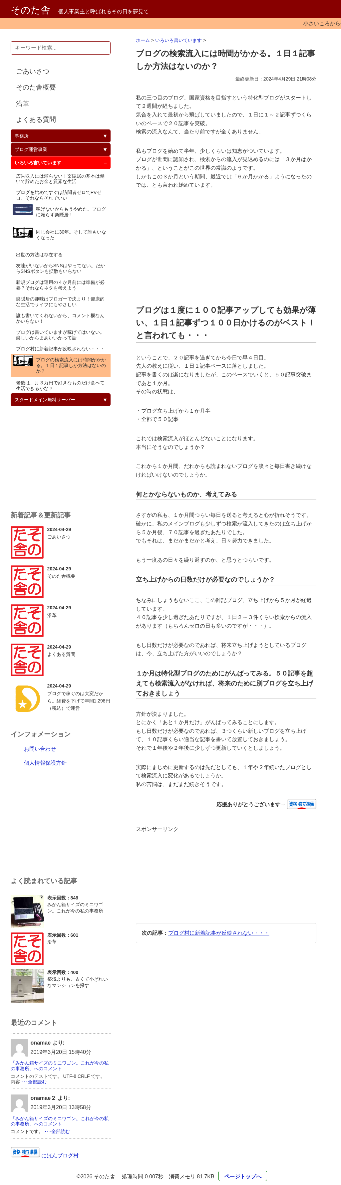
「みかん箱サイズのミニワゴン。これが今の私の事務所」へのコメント (60, 1065)
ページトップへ (242, 1176)
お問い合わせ (40, 749)
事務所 (22, 135)
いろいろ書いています (178, 40)
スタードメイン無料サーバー (45, 399)
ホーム (143, 40)
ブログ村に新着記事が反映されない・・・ (218, 933)
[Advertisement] (226, 246)
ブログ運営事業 (31, 149)
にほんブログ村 (59, 1155)
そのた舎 (30, 10)
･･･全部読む (34, 1082)
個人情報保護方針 (45, 763)
